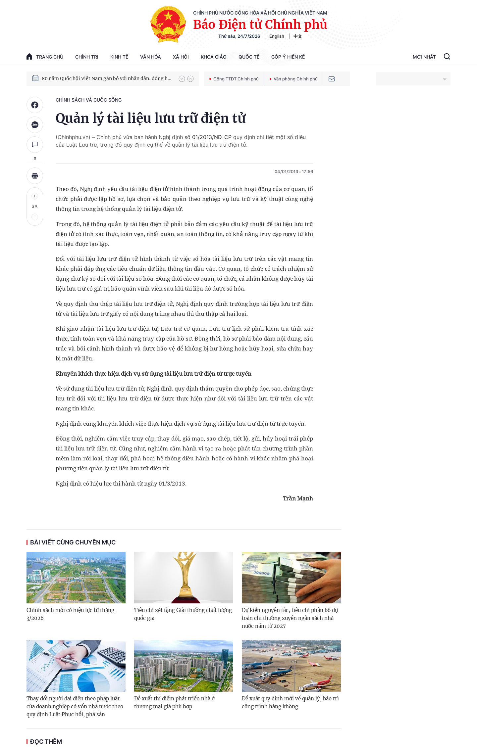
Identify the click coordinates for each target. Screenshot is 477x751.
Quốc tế (248, 57)
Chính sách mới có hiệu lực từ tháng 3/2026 (70, 614)
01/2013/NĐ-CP (212, 137)
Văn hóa (150, 57)
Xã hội (181, 57)
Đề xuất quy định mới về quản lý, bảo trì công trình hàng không (290, 702)
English (276, 36)
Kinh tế (119, 57)
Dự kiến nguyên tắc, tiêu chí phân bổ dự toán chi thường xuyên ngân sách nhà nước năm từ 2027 (290, 618)
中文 (297, 36)
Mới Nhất (424, 57)
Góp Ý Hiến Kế (288, 57)
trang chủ (44, 56)
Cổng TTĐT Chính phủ (234, 78)
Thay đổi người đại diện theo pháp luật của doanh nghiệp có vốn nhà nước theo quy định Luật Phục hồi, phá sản (74, 706)
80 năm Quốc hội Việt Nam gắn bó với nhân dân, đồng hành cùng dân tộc (107, 78)
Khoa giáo (214, 57)
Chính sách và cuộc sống (89, 100)
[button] (182, 78)
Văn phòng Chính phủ (294, 78)
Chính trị (86, 57)
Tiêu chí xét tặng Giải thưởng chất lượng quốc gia (183, 614)
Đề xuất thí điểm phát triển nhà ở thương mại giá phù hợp (174, 702)
